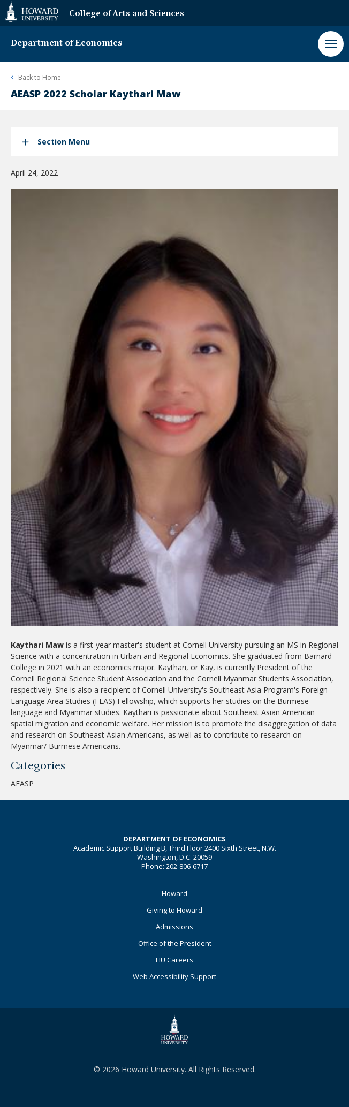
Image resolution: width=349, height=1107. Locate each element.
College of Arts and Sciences (126, 14)
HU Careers (174, 960)
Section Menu (63, 142)
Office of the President (174, 943)
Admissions (174, 926)
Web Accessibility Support (174, 976)
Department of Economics (66, 43)
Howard (174, 893)
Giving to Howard (174, 910)
